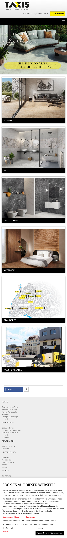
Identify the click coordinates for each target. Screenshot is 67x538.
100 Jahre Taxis (8, 462)
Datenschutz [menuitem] (26, 14)
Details (5, 532)
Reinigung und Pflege (10, 417)
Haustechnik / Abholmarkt (11, 430)
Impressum (30, 517)
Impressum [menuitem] (38, 14)
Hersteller (5, 419)
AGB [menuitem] (46, 14)
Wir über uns (6, 460)
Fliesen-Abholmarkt (9, 412)
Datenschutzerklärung (11, 517)
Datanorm (5, 449)
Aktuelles (5, 457)
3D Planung (6, 476)
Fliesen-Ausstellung (9, 409)
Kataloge (5, 414)
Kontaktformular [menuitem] (58, 14)
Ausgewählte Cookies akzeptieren (50, 533)
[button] (13, 389)
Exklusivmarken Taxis (10, 407)
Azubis (4, 465)
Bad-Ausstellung (8, 428)
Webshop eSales (8, 446)
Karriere (5, 467)
